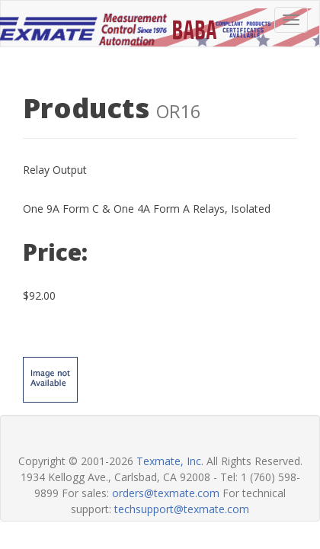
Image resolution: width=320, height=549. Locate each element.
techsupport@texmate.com (181, 509)
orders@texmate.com (165, 493)
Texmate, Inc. (169, 461)
